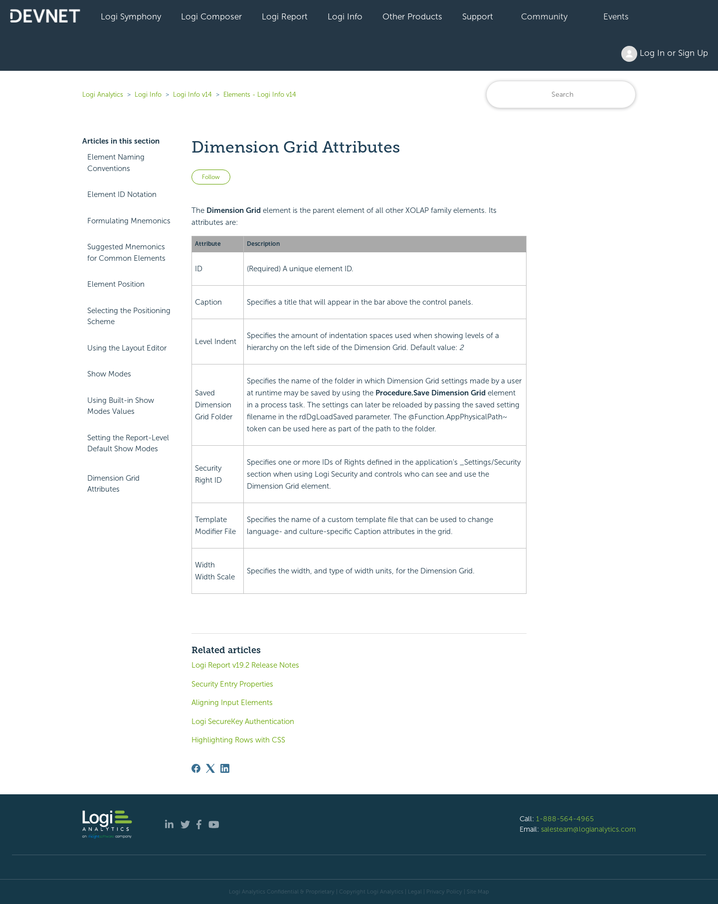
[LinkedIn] (224, 768)
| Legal (413, 891)
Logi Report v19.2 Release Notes (245, 665)
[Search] (561, 94)
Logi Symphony (131, 16)
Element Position (116, 284)
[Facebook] (195, 768)
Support (477, 16)
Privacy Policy (444, 891)
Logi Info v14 (192, 94)
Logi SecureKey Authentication (242, 721)
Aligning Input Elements (232, 702)
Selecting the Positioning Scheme (129, 316)
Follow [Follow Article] (211, 177)
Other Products (412, 16)
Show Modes (109, 373)
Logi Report (285, 16)
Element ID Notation (122, 194)
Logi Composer (211, 16)
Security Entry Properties (232, 684)
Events (616, 16)
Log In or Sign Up (664, 54)
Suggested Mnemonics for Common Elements (126, 252)
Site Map (478, 891)
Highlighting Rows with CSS (238, 739)
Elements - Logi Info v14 (259, 94)
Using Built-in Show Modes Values (120, 406)
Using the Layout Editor (127, 348)
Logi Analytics (102, 94)
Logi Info (345, 16)
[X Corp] (210, 768)
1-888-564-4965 (565, 818)
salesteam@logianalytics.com (588, 829)
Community (544, 16)
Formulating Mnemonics (129, 220)
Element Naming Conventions (116, 163)
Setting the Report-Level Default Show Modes (128, 443)
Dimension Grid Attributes (113, 484)
